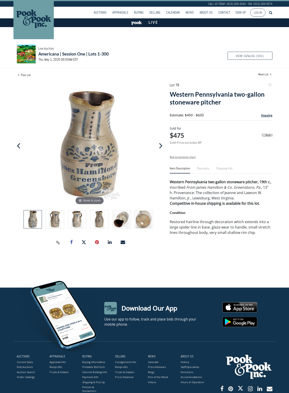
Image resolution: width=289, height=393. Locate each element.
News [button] (190, 12)
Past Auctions (25, 367)
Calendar (173, 12)
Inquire (266, 115)
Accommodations (191, 377)
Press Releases (157, 367)
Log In (258, 13)
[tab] (180, 170)
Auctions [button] (100, 12)
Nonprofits (56, 367)
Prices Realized (124, 377)
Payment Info (90, 377)
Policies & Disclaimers (89, 389)
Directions (187, 372)
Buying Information (93, 361)
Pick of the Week (158, 377)
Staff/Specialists (190, 367)
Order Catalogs (26, 377)
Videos (152, 382)
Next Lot (264, 74)
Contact (224, 12)
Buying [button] (138, 12)
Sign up (240, 12)
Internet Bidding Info (94, 372)
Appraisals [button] (120, 12)
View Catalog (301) (250, 56)
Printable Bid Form (93, 367)
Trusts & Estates (59, 372)
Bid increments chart (183, 157)
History (185, 361)
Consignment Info (125, 361)
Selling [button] (154, 12)
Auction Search (26, 372)
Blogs (151, 372)
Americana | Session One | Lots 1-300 (73, 53)
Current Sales (25, 361)
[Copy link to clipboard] (58, 242)
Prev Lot (24, 75)
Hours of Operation (192, 382)
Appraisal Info (58, 361)
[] (267, 135)
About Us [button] (206, 12)
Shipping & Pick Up (93, 382)
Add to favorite (269, 85)
